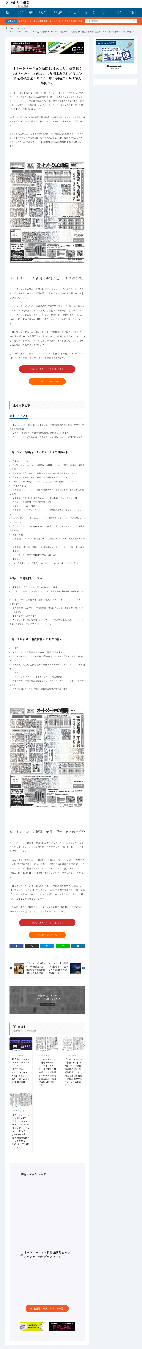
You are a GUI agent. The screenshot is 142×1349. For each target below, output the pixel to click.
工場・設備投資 (58, 12)
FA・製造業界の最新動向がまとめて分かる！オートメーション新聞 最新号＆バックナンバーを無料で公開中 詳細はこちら (52, 21)
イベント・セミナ (74, 12)
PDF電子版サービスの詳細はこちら (47, 369)
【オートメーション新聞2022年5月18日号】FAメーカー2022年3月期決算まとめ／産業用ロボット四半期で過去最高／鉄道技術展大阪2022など (47, 1072)
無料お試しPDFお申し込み (47, 381)
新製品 (31, 12)
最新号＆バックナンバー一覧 (48, 1308)
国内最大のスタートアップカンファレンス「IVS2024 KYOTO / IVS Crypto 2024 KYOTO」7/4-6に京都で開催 (21, 1071)
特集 (94, 12)
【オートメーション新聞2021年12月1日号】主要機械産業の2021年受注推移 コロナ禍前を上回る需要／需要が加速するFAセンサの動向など (73, 1072)
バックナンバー (118, 12)
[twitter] (32, 946)
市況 (86, 12)
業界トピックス (43, 12)
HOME (7, 12)
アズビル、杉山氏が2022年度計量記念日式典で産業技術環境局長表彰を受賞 (35, 968)
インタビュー (19, 12)
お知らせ (21, 28)
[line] (63, 946)
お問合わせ (132, 12)
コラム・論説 (104, 12)
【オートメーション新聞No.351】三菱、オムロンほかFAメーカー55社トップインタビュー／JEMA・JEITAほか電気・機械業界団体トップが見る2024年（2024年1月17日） (21, 1131)
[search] (134, 21)
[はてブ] (47, 946)
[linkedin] (78, 946)
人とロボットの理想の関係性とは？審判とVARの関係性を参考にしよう (58, 968)
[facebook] (16, 946)
